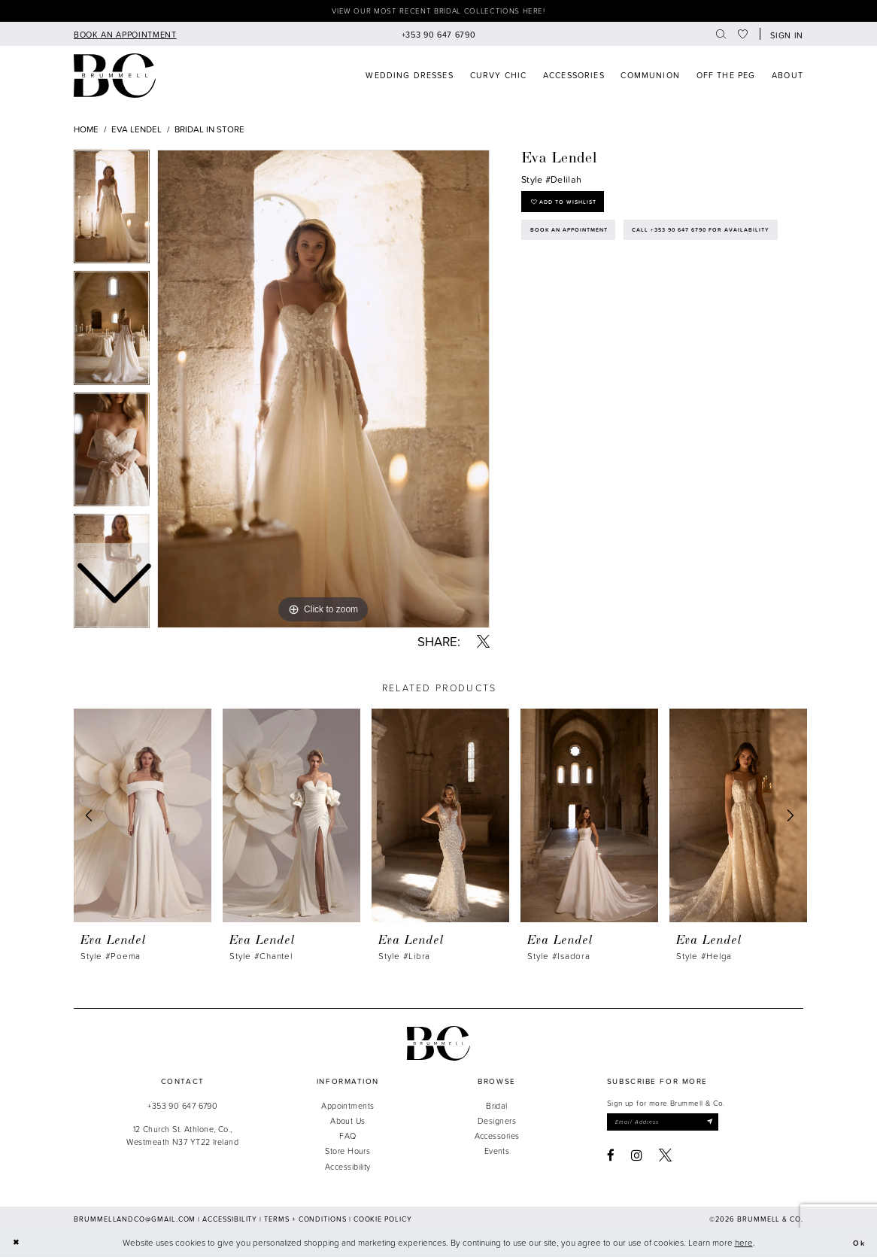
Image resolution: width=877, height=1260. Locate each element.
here (744, 1245)
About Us (348, 1123)
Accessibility (348, 1168)
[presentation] (142, 818)
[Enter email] (673, 1126)
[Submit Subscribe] (728, 1126)
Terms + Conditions (305, 1221)
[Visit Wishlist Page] (743, 36)
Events (497, 1153)
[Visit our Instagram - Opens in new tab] (636, 1160)
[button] (784, 37)
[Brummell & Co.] (438, 1046)
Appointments (347, 1108)
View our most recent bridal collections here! (438, 12)
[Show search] (721, 36)
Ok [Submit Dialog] (857, 1245)
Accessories (497, 1138)
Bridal (497, 1108)
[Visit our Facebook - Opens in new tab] (611, 1160)
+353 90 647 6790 (182, 1108)
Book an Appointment (578, 240)
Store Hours (347, 1153)
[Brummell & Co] (115, 78)
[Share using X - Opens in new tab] (483, 644)
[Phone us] (438, 36)
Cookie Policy (383, 1221)
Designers (497, 1123)
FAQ (347, 1138)
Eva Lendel (136, 131)
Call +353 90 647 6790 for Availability (611, 273)
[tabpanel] (323, 391)
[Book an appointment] (125, 36)
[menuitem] (125, 36)
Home (86, 131)
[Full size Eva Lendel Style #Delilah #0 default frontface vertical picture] (323, 391)
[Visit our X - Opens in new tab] (665, 1160)
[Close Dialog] (18, 1245)
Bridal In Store (209, 131)
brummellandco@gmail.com (135, 1221)
